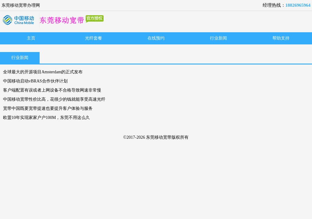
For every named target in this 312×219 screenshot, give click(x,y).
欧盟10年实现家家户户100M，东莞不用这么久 (46, 117)
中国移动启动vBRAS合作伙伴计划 (35, 81)
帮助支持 (280, 38)
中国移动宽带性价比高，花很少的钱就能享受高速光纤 (54, 99)
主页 (31, 38)
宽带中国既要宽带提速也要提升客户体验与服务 (48, 108)
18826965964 (298, 5)
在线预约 (156, 38)
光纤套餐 (93, 38)
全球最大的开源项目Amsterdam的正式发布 (43, 72)
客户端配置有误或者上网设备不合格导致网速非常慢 (52, 90)
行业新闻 (218, 38)
